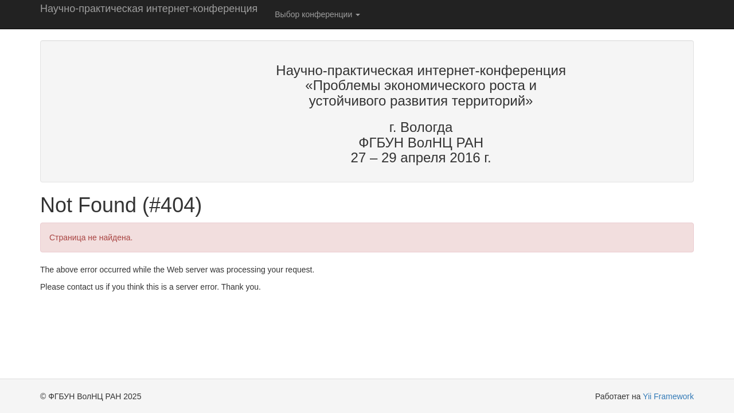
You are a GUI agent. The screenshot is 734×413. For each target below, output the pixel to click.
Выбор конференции (317, 14)
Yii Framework (668, 396)
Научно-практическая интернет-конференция (148, 8)
